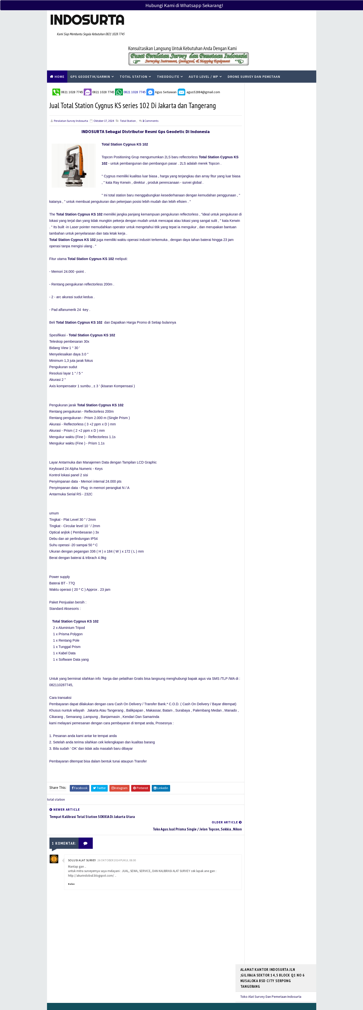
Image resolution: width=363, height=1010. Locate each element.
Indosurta (86, 19)
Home (59, 49)
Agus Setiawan (161, 64)
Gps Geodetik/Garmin (90, 49)
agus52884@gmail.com (198, 64)
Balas (71, 857)
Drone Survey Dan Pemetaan (254, 49)
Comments (150, 94)
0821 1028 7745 (72, 64)
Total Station (133, 49)
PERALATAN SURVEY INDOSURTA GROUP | (109, 995)
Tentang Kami (152, 957)
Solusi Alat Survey (82, 833)
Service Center (153, 971)
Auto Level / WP (203, 49)
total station (128, 94)
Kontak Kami (151, 964)
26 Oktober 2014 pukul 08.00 (116, 833)
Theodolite (168, 49)
